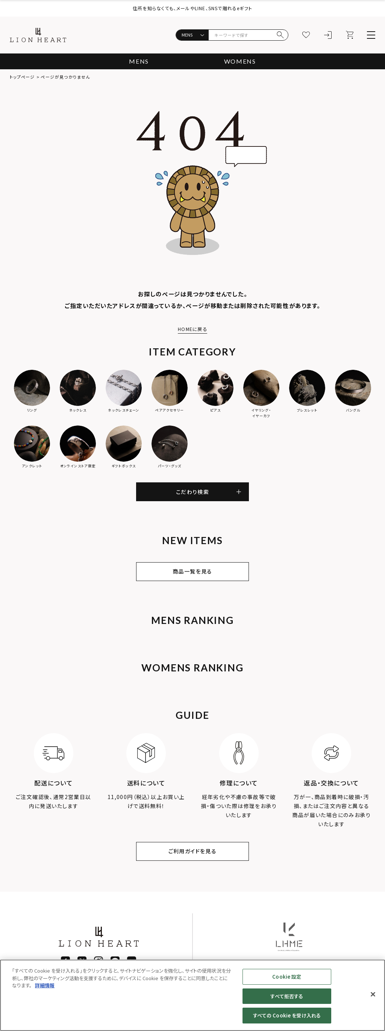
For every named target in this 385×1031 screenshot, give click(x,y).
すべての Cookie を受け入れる (287, 1015)
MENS (139, 61)
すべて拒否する (286, 996)
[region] (192, 995)
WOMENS (240, 61)
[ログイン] (328, 35)
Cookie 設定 (286, 976)
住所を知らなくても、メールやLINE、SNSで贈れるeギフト (192, 8)
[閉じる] (373, 994)
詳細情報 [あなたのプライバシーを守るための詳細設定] (45, 985)
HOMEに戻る (192, 329)
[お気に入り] (306, 35)
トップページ (22, 77)
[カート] (350, 35)
